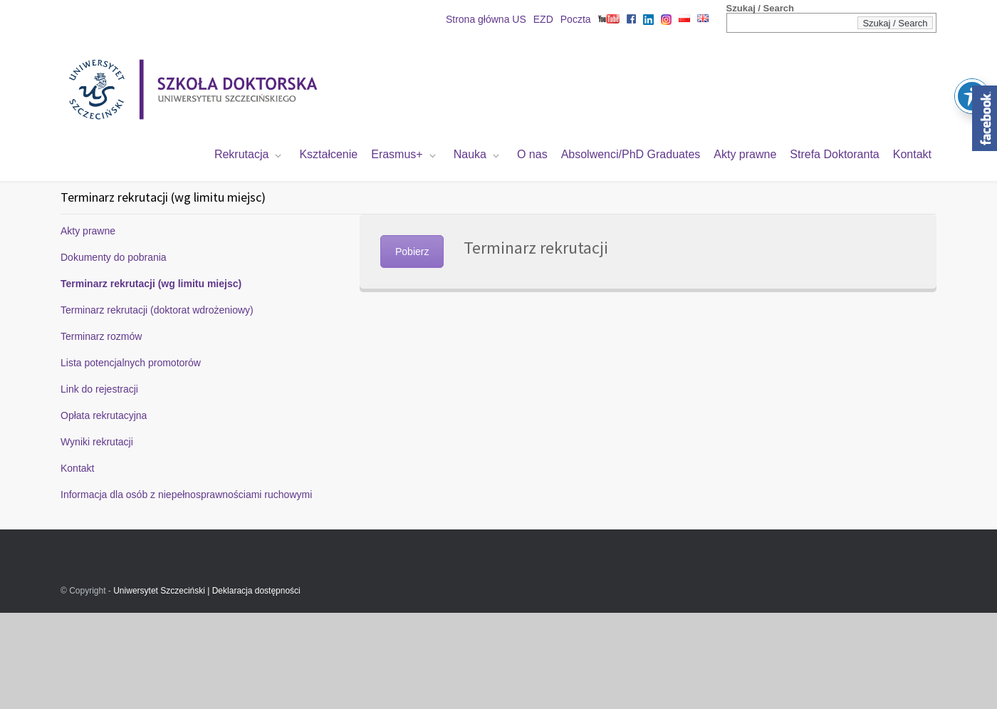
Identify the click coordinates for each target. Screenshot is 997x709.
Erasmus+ (396, 154)
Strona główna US (486, 19)
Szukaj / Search (760, 8)
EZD (543, 19)
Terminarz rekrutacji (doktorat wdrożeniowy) (157, 310)
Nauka (470, 154)
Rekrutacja (241, 154)
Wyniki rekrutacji (97, 441)
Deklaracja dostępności (256, 591)
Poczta (575, 19)
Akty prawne (745, 154)
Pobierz (412, 251)
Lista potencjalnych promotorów (131, 362)
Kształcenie (328, 154)
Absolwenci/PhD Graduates (631, 154)
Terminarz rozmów (101, 336)
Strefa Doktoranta (834, 154)
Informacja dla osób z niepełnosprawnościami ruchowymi (186, 494)
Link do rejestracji (99, 389)
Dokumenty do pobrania (114, 257)
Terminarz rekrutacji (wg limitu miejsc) (151, 283)
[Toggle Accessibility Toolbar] (972, 72)
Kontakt (912, 154)
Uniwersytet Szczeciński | (162, 591)
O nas (532, 154)
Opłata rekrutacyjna (104, 415)
